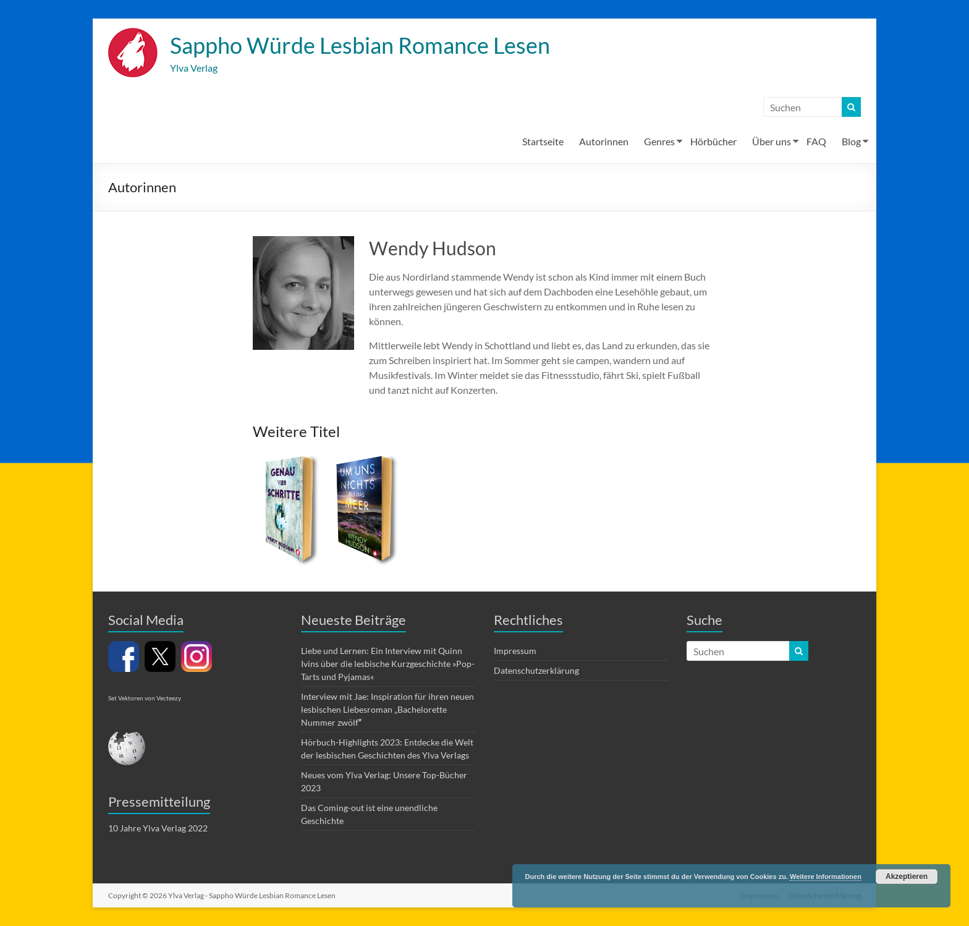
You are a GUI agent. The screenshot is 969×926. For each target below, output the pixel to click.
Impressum (515, 650)
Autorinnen (603, 141)
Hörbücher (713, 141)
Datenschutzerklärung (536, 670)
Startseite (543, 141)
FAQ (816, 141)
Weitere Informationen (825, 876)
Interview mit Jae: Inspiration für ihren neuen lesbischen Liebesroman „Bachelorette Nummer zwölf (387, 709)
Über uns (771, 141)
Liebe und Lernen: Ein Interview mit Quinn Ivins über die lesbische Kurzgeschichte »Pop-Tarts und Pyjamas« (388, 663)
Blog (851, 141)
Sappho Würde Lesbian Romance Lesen (360, 45)
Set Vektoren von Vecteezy (144, 698)
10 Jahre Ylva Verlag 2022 (158, 828)
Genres (659, 141)
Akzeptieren (907, 876)
